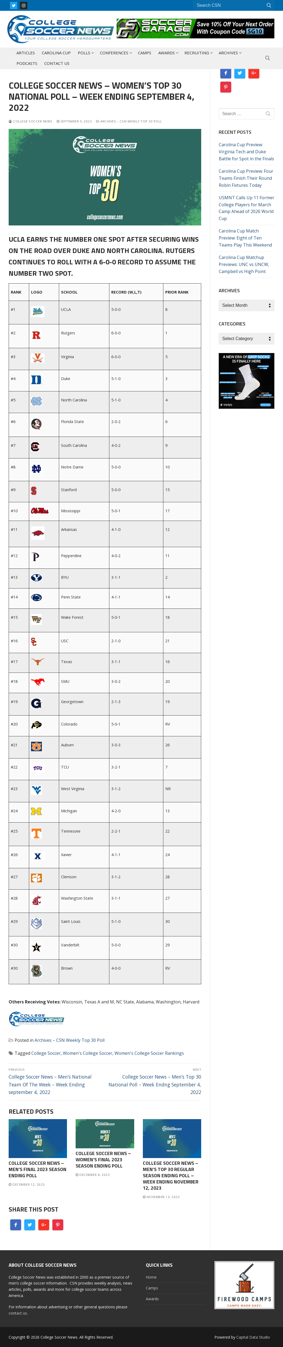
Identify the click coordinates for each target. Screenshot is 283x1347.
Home (151, 1277)
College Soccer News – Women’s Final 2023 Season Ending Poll (103, 1159)
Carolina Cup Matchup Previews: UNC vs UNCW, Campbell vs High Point (244, 264)
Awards (152, 1298)
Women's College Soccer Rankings (149, 1053)
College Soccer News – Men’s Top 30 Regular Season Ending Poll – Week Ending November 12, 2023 (170, 1175)
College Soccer (46, 1053)
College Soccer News (30, 121)
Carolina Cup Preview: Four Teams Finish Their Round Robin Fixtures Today (246, 178)
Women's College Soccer (87, 1053)
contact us (18, 1313)
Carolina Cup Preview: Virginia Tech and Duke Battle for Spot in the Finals (246, 152)
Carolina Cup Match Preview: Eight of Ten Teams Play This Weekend (245, 238)
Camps (152, 1288)
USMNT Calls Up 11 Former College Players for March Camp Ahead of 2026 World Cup (246, 208)
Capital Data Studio (253, 1337)
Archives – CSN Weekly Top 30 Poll (129, 121)
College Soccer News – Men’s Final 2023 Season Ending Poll (37, 1169)
